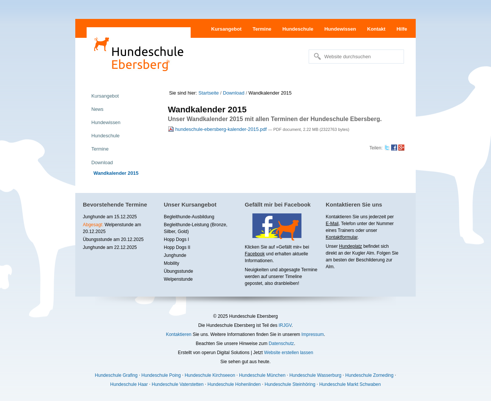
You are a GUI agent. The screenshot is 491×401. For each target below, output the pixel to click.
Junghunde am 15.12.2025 (110, 216)
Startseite (208, 93)
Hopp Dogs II (177, 247)
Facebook (255, 253)
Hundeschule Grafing (116, 375)
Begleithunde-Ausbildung (189, 216)
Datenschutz (281, 343)
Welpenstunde (178, 279)
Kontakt (376, 29)
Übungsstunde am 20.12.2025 (113, 239)
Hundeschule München (262, 375)
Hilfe (401, 29)
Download (233, 93)
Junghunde (175, 255)
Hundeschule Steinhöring (290, 384)
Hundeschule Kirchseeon (210, 375)
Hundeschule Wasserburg (315, 375)
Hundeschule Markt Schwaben (350, 384)
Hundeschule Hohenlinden (234, 384)
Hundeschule (298, 29)
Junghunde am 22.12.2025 (110, 247)
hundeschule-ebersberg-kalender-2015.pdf (218, 129)
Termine (262, 29)
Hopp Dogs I (176, 239)
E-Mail (332, 223)
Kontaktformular (341, 237)
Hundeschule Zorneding (369, 375)
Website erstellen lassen (288, 352)
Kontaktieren (178, 334)
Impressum (312, 334)
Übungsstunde (178, 271)
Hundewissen (340, 29)
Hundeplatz (350, 246)
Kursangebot (226, 29)
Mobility (171, 263)
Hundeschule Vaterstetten (178, 384)
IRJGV (284, 325)
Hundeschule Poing (161, 375)
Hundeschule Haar (129, 384)
